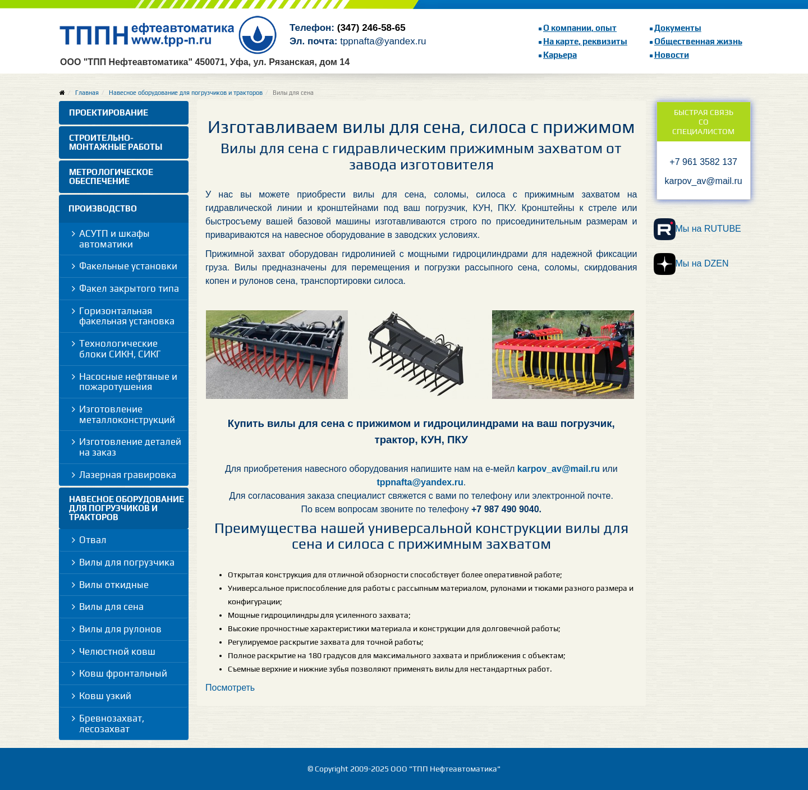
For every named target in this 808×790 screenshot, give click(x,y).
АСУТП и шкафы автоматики (114, 239)
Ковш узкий (105, 695)
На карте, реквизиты (585, 41)
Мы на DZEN (691, 264)
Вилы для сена (111, 606)
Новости (671, 54)
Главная (87, 92)
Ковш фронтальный (123, 673)
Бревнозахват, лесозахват (111, 723)
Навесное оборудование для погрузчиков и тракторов (186, 92)
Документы (677, 28)
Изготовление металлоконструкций (127, 414)
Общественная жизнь (698, 41)
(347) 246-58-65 (371, 27)
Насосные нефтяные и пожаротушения (128, 382)
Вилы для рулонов (120, 629)
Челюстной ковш (117, 651)
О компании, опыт (580, 28)
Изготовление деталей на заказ (130, 447)
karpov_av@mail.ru (558, 469)
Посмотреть (230, 687)
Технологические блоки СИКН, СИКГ (120, 349)
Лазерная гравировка (127, 474)
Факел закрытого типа (129, 288)
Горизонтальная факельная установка (127, 316)
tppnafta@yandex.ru (420, 482)
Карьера (560, 54)
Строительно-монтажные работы (115, 142)
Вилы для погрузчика (127, 562)
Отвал (93, 539)
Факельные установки (128, 266)
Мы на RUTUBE (697, 229)
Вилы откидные (114, 584)
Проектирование (108, 112)
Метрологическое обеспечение (111, 176)
